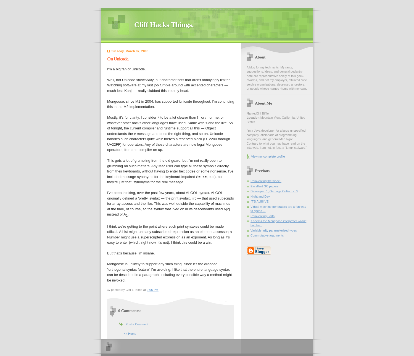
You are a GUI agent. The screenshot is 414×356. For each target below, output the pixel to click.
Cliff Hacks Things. (164, 25)
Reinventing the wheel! (265, 181)
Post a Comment (137, 324)
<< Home (130, 333)
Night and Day (260, 196)
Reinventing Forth (262, 216)
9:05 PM (153, 289)
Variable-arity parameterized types (273, 230)
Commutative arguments (267, 235)
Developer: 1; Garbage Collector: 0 (274, 191)
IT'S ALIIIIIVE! (259, 201)
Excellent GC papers (264, 186)
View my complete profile (268, 156)
